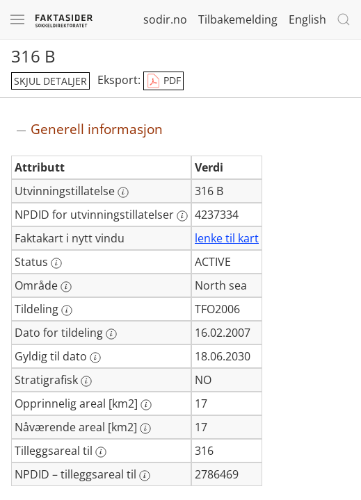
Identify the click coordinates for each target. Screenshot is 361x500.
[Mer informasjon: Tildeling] (66, 310)
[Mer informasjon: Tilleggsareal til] (100, 452)
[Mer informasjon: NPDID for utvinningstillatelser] (182, 216)
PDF (163, 81)
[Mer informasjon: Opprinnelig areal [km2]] (146, 404)
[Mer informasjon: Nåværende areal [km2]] (145, 428)
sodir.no (165, 19)
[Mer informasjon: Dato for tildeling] (111, 334)
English (307, 19)
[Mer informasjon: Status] (56, 263)
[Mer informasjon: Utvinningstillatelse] (123, 192)
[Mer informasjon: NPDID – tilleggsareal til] (144, 475)
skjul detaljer (50, 81)
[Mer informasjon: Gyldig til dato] (95, 357)
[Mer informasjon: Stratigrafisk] (86, 381)
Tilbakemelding (238, 19)
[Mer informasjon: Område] (66, 286)
